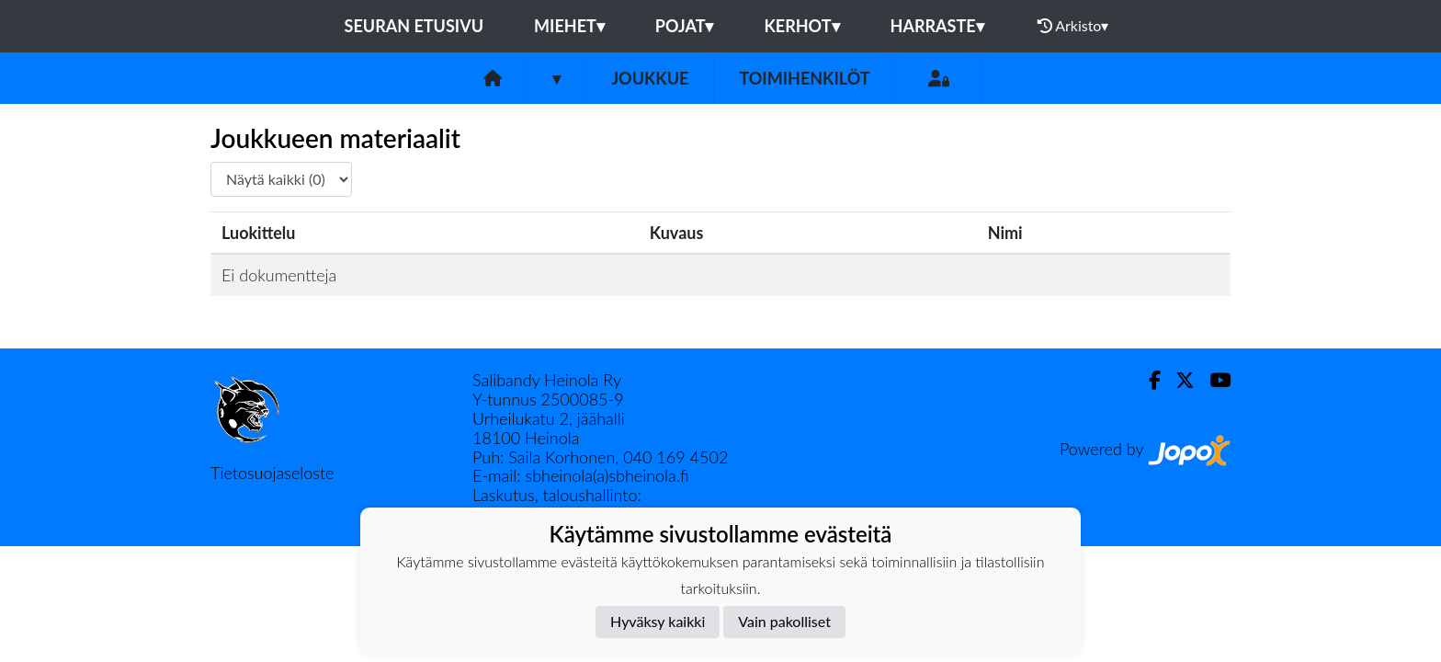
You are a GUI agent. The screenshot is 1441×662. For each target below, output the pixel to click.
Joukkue (649, 78)
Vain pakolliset (784, 621)
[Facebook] (1147, 380)
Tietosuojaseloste (272, 472)
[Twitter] (1178, 380)
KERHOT (801, 26)
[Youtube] (1213, 380)
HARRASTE (937, 26)
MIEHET (569, 26)
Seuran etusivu (414, 26)
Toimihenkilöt (804, 78)
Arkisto (1073, 26)
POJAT (684, 26)
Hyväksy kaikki (657, 621)
